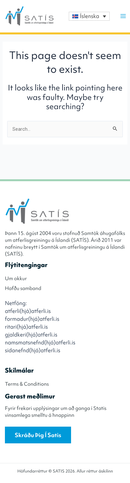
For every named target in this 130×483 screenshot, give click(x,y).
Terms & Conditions (27, 384)
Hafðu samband (23, 288)
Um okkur (16, 278)
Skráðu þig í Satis (38, 435)
